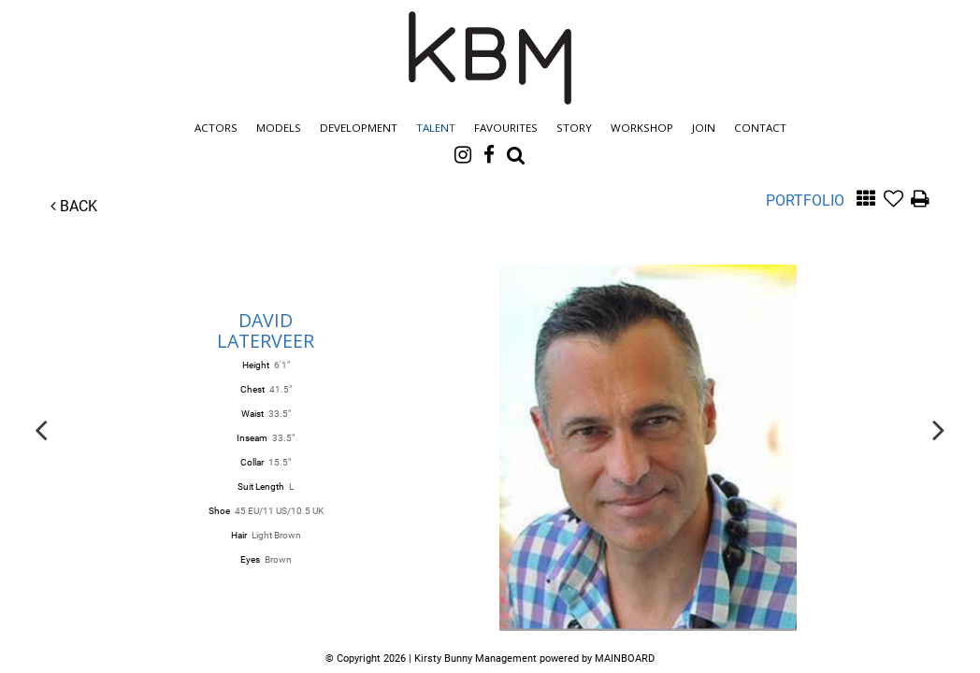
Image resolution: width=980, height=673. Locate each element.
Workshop (642, 128)
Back (73, 206)
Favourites (506, 128)
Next (939, 429)
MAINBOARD (625, 658)
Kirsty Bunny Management (490, 58)
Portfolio (805, 200)
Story (574, 128)
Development (358, 128)
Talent (435, 128)
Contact (760, 128)
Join (703, 128)
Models (278, 128)
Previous (41, 429)
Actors (216, 128)
